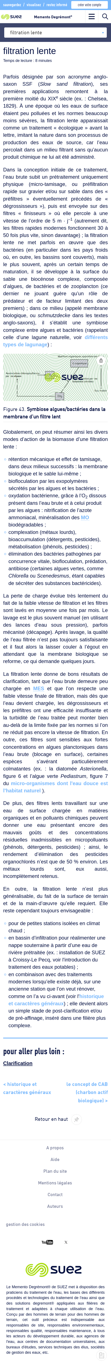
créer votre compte (89, 4)
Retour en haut (51, 1118)
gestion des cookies (25, 1224)
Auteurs (55, 1206)
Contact (55, 1194)
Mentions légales (55, 1182)
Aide (55, 1159)
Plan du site (55, 1171)
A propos (55, 1147)
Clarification (18, 1063)
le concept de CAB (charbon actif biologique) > (87, 1091)
